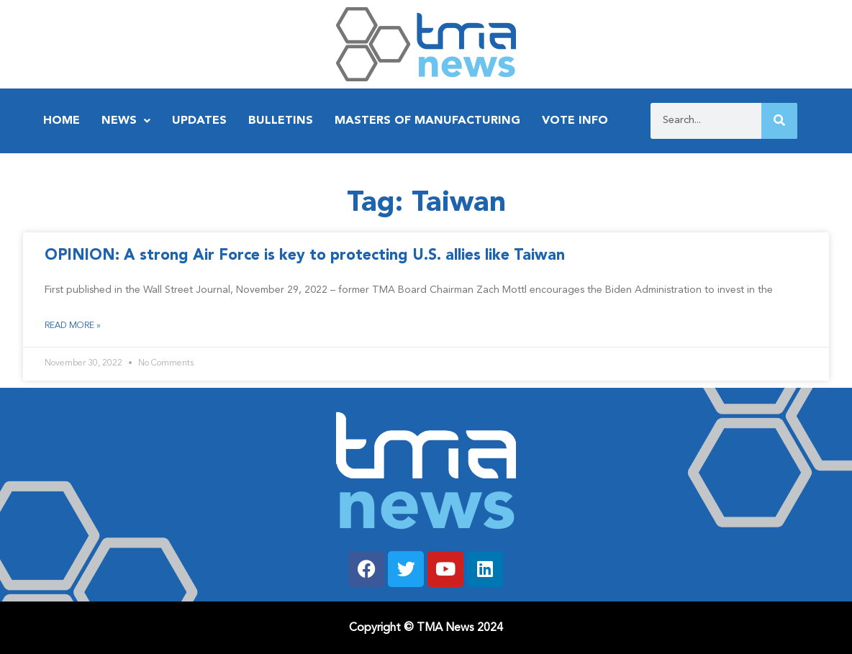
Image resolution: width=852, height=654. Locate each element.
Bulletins (280, 121)
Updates (199, 121)
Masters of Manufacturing (427, 121)
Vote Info (575, 121)
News (125, 121)
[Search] (779, 121)
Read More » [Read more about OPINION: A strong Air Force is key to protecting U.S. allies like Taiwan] (73, 326)
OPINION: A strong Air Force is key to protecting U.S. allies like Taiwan (305, 255)
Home (61, 121)
